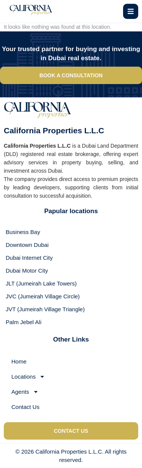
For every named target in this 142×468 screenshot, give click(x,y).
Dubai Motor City (27, 270)
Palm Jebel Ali (23, 322)
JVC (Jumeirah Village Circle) (43, 296)
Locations (28, 376)
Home (19, 361)
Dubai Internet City (29, 257)
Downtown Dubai (27, 245)
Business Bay (23, 232)
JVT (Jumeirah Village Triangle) (45, 309)
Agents (25, 391)
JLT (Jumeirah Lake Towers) (41, 283)
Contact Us (25, 407)
